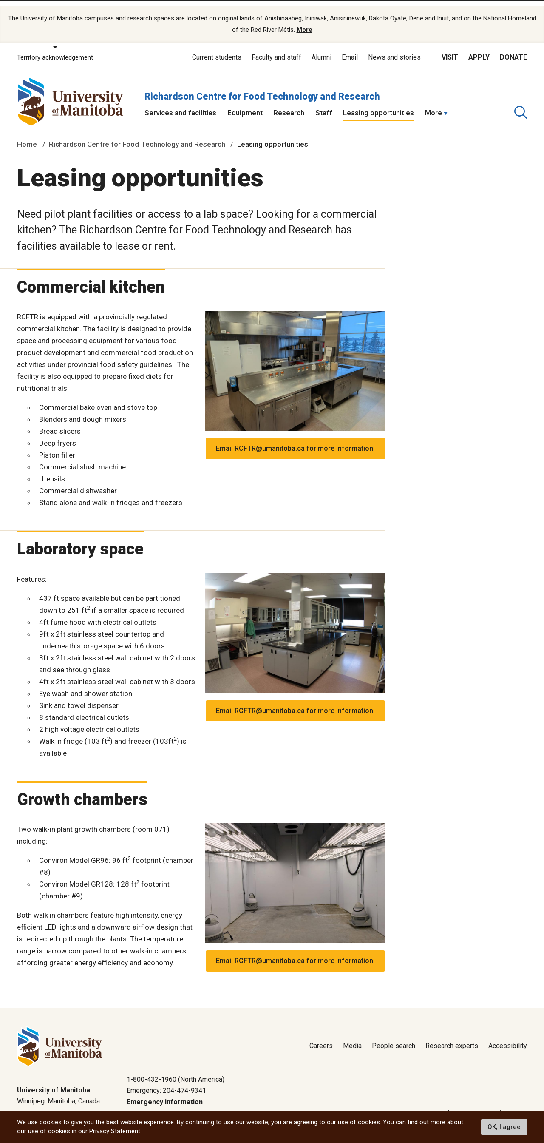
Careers (321, 1039)
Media (352, 1039)
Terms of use (442, 1106)
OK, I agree (504, 1127)
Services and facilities (180, 105)
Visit (450, 50)
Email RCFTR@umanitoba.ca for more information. (295, 441)
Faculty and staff (276, 50)
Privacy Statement (114, 1131)
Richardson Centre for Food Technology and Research (262, 88)
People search (393, 1039)
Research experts (451, 1039)
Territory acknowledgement (55, 50)
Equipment (245, 105)
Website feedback (499, 1106)
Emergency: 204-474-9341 (166, 1083)
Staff (323, 105)
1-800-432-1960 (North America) (175, 1072)
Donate (513, 50)
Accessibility (507, 1039)
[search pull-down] (520, 105)
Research (288, 105)
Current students (216, 50)
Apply (479, 50)
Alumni (322, 50)
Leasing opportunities (378, 105)
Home (27, 137)
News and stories (394, 50)
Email (350, 50)
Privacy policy (391, 1106)
